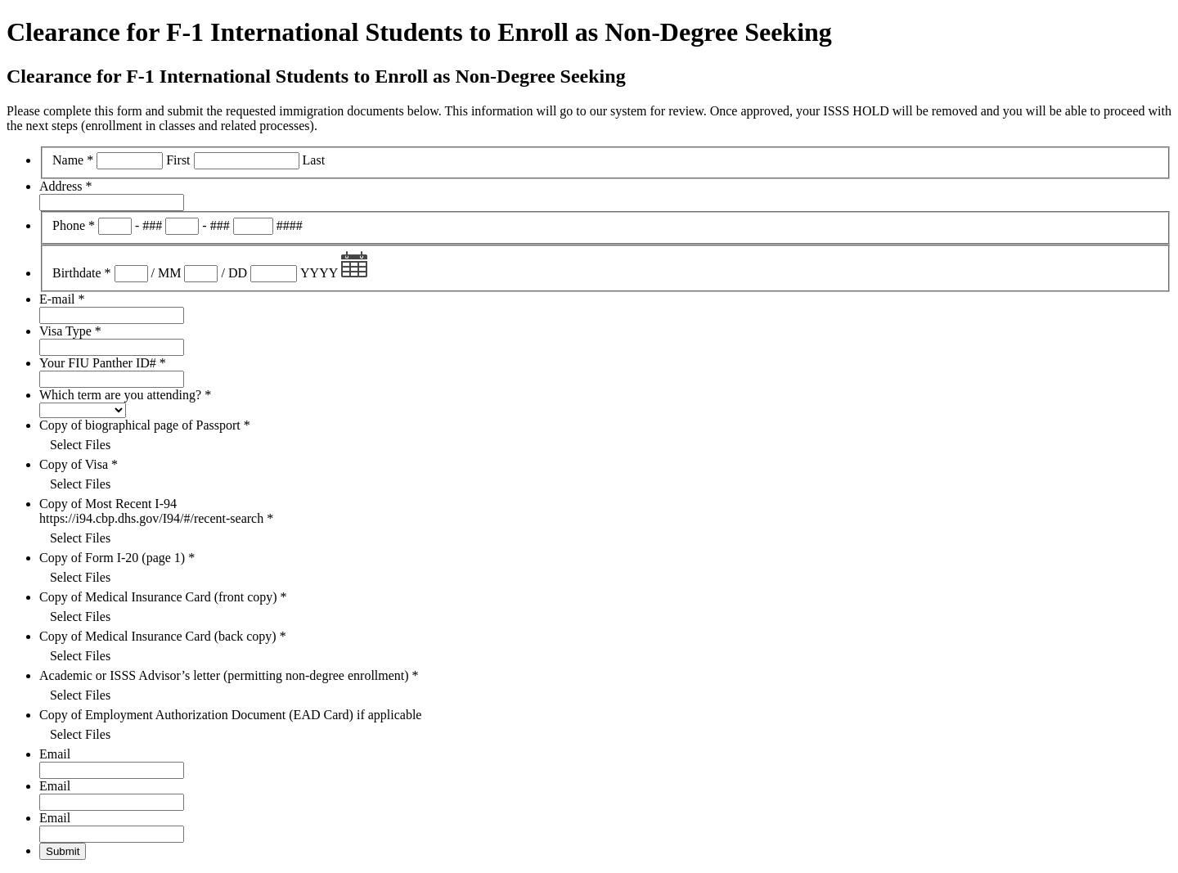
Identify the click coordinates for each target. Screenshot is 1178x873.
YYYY (318, 273)
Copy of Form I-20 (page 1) (117, 558)
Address (65, 186)
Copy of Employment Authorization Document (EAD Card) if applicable (230, 715)
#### (290, 225)
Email (54, 754)
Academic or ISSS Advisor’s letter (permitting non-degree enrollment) (229, 675)
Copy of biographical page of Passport (144, 425)
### (152, 225)
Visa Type (70, 331)
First (178, 160)
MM (169, 273)
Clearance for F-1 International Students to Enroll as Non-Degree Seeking (419, 32)
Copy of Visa (78, 464)
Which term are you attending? (125, 395)
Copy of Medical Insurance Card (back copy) (162, 636)
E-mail (62, 299)
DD (237, 273)
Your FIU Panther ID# (102, 363)
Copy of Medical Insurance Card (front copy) (163, 597)
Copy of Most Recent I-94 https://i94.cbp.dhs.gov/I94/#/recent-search (156, 511)
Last (314, 160)
